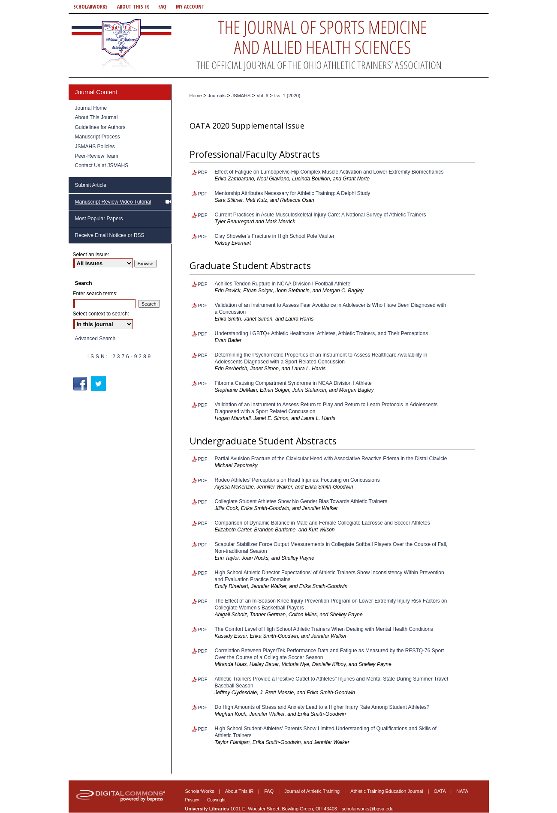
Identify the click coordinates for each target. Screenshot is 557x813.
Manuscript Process (97, 137)
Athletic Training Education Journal (387, 791)
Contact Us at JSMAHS (102, 165)
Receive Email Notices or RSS (110, 235)
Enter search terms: (95, 294)
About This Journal (96, 117)
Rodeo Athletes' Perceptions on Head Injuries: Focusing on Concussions (297, 480)
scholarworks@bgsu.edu (368, 808)
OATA (440, 791)
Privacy (193, 800)
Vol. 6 (262, 95)
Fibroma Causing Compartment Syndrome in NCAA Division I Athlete (293, 383)
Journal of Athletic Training (312, 791)
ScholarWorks (200, 791)
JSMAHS (241, 95)
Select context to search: (101, 314)
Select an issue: (91, 255)
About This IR (240, 791)
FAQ (269, 791)
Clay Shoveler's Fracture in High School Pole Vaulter (275, 236)
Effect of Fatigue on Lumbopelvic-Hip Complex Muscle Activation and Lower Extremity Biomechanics (329, 172)
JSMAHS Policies (95, 147)
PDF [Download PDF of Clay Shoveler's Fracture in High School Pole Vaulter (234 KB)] (203, 236)
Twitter (99, 383)
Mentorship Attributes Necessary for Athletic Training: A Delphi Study (292, 193)
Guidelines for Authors (100, 127)
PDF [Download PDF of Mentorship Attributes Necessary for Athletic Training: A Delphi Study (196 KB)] (203, 193)
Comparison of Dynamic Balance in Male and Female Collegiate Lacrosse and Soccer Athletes (322, 523)
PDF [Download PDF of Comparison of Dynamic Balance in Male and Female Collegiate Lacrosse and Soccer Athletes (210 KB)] (203, 523)
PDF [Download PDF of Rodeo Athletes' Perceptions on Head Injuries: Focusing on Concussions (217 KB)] (203, 480)
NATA (462, 791)
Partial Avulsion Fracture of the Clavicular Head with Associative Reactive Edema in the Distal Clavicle (331, 459)
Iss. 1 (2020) (287, 95)
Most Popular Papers (99, 219)
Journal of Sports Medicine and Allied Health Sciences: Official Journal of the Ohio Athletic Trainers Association (279, 45)
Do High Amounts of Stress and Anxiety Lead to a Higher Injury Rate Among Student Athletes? (322, 707)
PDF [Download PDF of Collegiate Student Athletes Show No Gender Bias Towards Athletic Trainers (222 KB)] (203, 501)
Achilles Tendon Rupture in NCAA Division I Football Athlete (283, 284)
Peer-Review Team (96, 156)
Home (196, 95)
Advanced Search (95, 339)
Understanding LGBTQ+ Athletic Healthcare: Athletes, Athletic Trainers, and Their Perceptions (321, 333)
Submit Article (90, 185)
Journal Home (91, 108)
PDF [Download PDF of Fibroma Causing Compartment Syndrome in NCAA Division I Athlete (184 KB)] (203, 383)
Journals (217, 95)
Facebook (81, 383)
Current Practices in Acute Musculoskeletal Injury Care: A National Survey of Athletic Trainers (320, 215)
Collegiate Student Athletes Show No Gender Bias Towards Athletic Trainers (301, 501)
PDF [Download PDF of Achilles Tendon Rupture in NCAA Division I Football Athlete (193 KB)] (203, 284)
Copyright (216, 800)
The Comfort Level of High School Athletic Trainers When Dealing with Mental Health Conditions (324, 629)
